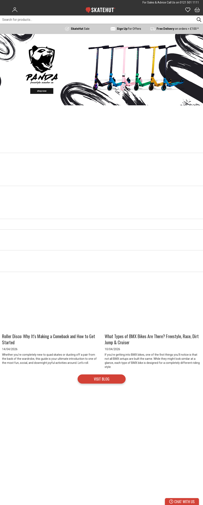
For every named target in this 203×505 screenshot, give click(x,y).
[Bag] (197, 10)
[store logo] (100, 10)
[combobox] (97, 19)
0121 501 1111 (189, 2)
